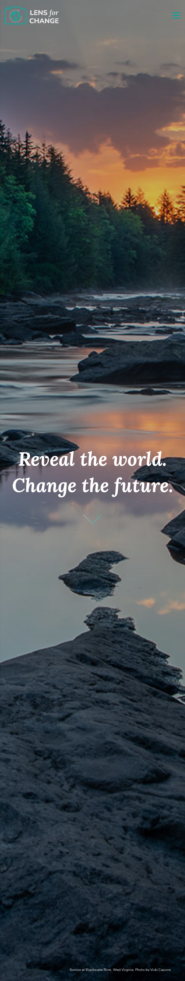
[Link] (32, 15)
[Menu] (176, 15)
